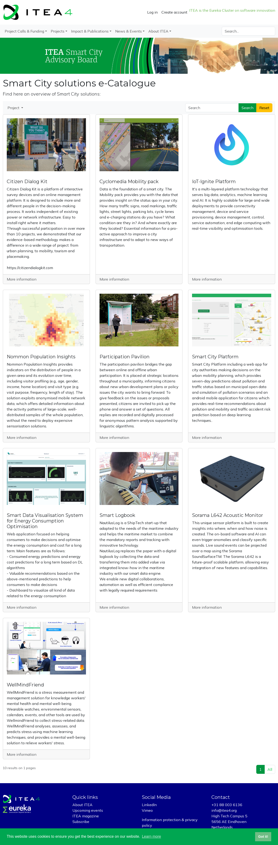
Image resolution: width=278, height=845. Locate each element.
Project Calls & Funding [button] (24, 31)
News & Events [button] (128, 31)
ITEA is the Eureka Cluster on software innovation (232, 10)
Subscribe (80, 821)
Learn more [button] (151, 836)
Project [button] (13, 107)
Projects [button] (57, 31)
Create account (174, 12)
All (269, 769)
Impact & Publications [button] (90, 31)
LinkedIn (149, 804)
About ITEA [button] (158, 31)
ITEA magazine (85, 816)
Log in (152, 12)
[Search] (248, 31)
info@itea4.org (224, 810)
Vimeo (147, 810)
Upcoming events (87, 810)
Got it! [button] (263, 836)
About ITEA (82, 804)
